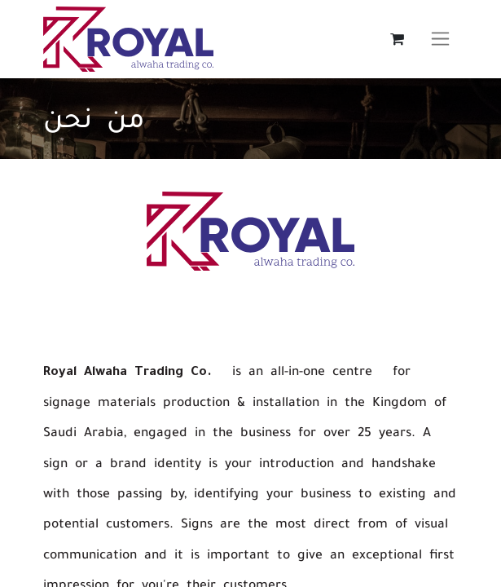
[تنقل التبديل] (440, 39)
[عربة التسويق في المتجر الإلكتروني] (397, 39)
